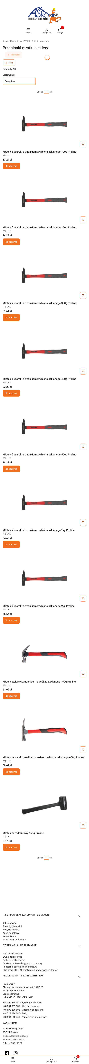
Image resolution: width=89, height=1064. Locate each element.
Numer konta (9, 936)
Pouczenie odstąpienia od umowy (20, 966)
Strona (40, 92)
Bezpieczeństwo (11, 994)
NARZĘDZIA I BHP (28, 41)
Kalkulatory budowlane (14, 939)
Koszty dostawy (11, 933)
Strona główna (9, 41)
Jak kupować (9, 923)
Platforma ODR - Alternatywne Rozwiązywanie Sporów (30, 970)
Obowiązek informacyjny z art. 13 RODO (23, 987)
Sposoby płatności (12, 926)
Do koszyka (11, 166)
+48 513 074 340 (11, 1013)
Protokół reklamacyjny (14, 960)
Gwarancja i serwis (12, 956)
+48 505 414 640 (11, 1002)
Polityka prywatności (13, 990)
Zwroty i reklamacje (12, 953)
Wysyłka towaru (11, 929)
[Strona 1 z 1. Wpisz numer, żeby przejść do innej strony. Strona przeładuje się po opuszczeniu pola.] (46, 92)
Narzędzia (44, 41)
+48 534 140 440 (11, 1017)
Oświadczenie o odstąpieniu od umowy (22, 963)
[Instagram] (16, 1053)
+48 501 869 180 (11, 1006)
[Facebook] (7, 1053)
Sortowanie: (9, 74)
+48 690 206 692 (11, 1009)
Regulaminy (9, 984)
